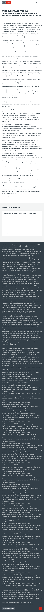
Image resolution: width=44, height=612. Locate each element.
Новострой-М (5, 196)
